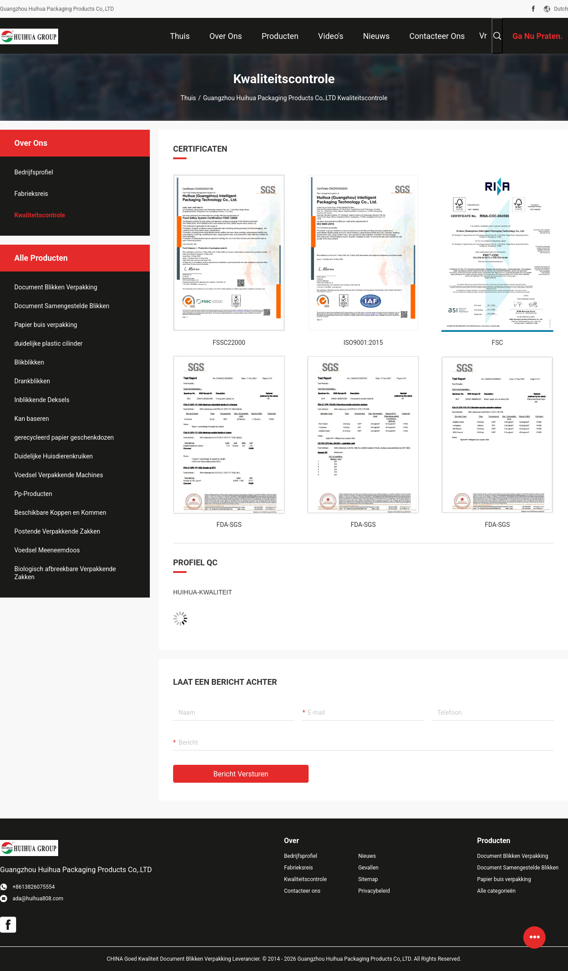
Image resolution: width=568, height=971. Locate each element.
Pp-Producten (33, 493)
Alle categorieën (496, 891)
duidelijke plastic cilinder (48, 343)
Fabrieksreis (31, 193)
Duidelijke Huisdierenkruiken (53, 456)
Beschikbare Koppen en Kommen (60, 512)
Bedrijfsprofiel (33, 172)
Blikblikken (29, 362)
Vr (483, 35)
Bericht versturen (240, 774)
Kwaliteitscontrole (39, 215)
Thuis (188, 98)
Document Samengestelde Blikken (62, 306)
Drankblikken (32, 381)
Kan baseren (31, 418)
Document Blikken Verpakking (55, 287)
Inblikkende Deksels (41, 399)
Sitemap (368, 879)
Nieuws (367, 856)
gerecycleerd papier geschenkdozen (64, 437)
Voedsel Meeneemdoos (47, 550)
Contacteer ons (302, 891)
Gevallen (368, 868)
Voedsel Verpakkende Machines (58, 475)
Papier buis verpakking (45, 324)
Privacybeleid (374, 891)
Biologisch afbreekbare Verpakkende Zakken (65, 573)
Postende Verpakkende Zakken (57, 531)
